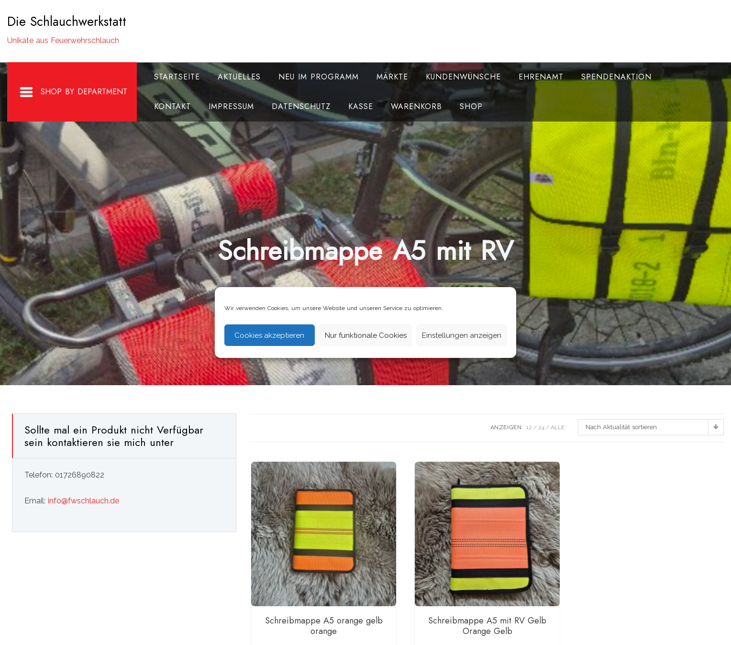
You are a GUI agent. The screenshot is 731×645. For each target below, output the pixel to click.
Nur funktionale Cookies (366, 335)
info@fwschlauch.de (83, 500)
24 (541, 427)
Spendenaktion (616, 76)
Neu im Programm (318, 76)
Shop (471, 106)
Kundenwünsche (463, 76)
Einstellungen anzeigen (461, 335)
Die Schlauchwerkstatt (66, 21)
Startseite (177, 76)
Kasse (360, 106)
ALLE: (558, 427)
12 (529, 427)
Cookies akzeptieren (269, 335)
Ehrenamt (541, 76)
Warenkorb (416, 106)
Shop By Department (73, 92)
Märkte (392, 76)
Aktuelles (239, 76)
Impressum (231, 106)
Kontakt (172, 106)
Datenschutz (301, 106)
